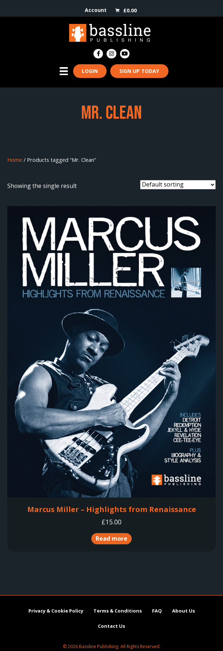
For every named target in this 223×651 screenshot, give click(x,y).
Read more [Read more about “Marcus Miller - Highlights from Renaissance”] (111, 538)
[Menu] (64, 71)
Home (14, 159)
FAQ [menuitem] (157, 610)
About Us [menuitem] (183, 610)
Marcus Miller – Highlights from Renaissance (111, 509)
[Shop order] (178, 184)
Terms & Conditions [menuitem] (117, 610)
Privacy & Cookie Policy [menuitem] (55, 610)
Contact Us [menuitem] (111, 626)
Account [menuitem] (96, 10)
